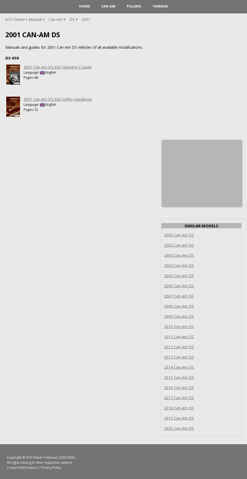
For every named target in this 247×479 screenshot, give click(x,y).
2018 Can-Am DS (179, 407)
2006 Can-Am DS (179, 285)
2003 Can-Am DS (179, 255)
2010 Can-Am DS (179, 326)
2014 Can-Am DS (179, 367)
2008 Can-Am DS (179, 306)
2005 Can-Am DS (179, 275)
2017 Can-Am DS (179, 397)
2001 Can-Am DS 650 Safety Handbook (58, 99)
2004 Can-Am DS (179, 265)
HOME (84, 6)
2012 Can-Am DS (179, 346)
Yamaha (160, 6)
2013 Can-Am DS (179, 357)
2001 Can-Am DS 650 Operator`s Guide (58, 67)
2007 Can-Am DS (179, 296)
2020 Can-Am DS (179, 428)
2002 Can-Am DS (179, 245)
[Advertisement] (202, 173)
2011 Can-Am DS (179, 336)
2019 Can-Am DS (179, 418)
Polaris (134, 6)
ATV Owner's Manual (41, 457)
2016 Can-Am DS (179, 387)
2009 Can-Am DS (179, 316)
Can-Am (108, 6)
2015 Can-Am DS (179, 377)
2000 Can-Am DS (179, 234)
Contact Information (22, 467)
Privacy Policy (51, 467)
